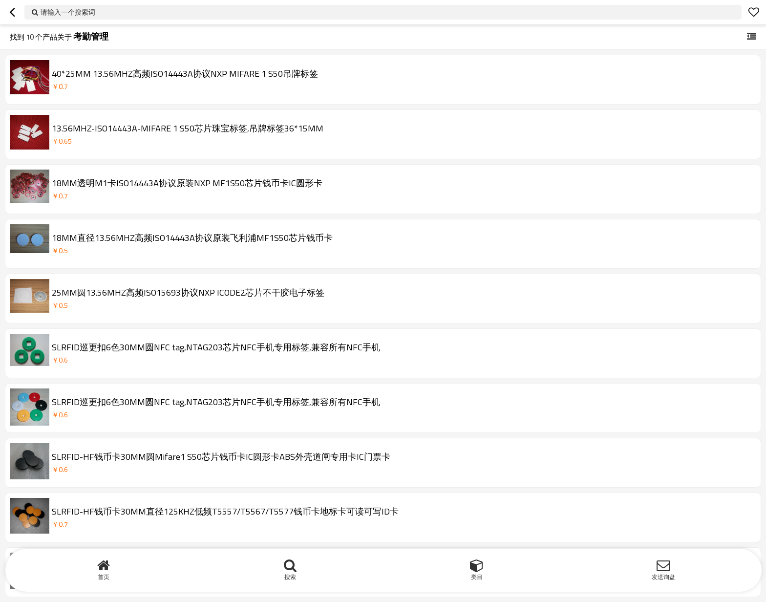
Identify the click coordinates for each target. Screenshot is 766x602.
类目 (477, 576)
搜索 (290, 576)
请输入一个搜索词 (68, 12)
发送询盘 (663, 576)
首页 (103, 576)
